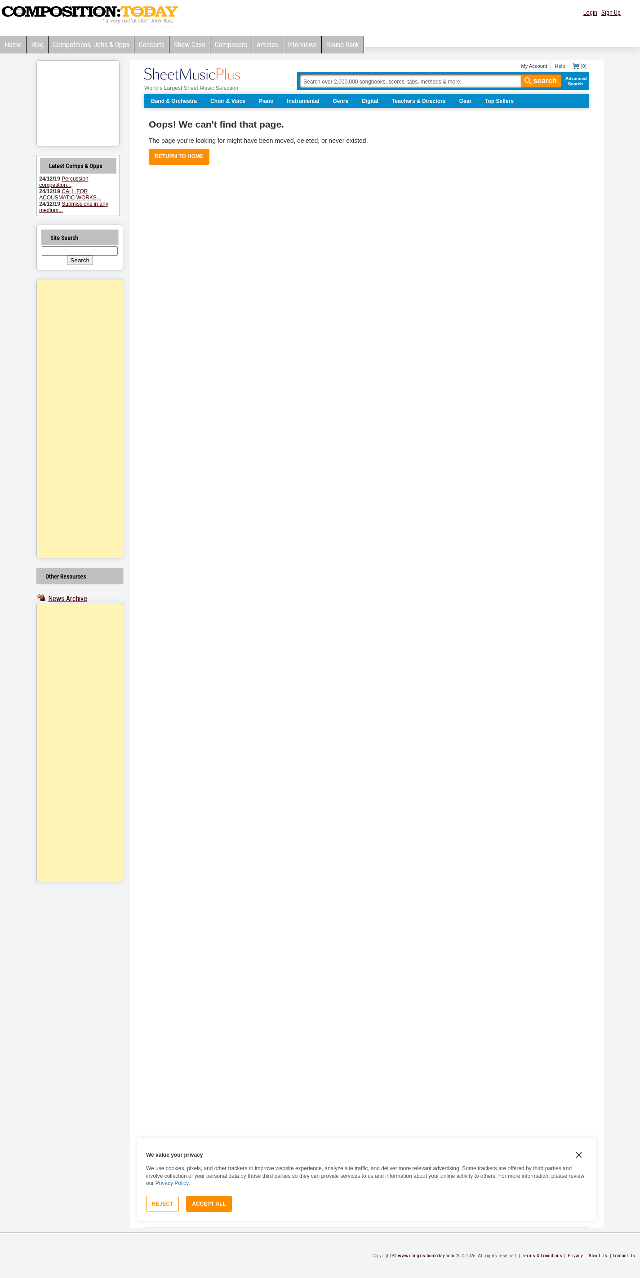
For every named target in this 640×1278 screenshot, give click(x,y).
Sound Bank (342, 44)
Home (13, 44)
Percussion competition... (63, 182)
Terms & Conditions (542, 1256)
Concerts (151, 44)
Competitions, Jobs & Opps (91, 44)
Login (590, 12)
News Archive (67, 598)
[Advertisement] (68, 418)
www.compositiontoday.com (426, 1256)
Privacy (575, 1256)
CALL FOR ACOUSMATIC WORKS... (70, 194)
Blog (37, 44)
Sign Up (611, 12)
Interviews (302, 44)
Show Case (189, 44)
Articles (267, 44)
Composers (231, 44)
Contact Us (624, 1256)
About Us (597, 1256)
